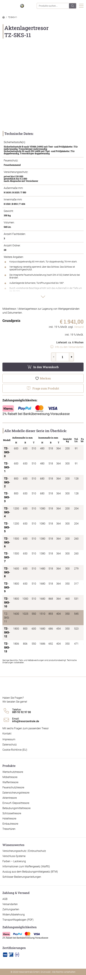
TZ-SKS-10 (7, 602)
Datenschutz (9, 744)
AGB (4, 899)
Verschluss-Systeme (13, 856)
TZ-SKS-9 (7, 587)
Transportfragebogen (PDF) (17, 919)
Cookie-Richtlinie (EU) (14, 749)
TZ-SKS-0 (7, 452)
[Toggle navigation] (81, 6)
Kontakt (6, 733)
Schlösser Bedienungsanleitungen (21, 876)
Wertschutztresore (12, 771)
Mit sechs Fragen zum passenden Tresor (25, 728)
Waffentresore (10, 782)
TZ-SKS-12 (7, 632)
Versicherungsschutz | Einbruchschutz (24, 850)
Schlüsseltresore (11, 813)
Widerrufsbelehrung (13, 914)
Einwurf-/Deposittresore (15, 803)
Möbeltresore (9, 777)
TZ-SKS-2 (7, 482)
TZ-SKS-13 (7, 647)
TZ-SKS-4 (7, 512)
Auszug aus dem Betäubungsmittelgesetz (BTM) (30, 871)
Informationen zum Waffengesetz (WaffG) (26, 866)
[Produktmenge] (62, 357)
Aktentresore (9, 797)
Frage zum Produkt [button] (45, 388)
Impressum (8, 739)
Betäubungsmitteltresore (16, 808)
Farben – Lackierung (14, 861)
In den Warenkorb (46, 367)
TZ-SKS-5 (7, 527)
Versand (79, 326)
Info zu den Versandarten (69, 347)
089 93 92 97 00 (21, 712)
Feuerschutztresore (13, 787)
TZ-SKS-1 (7, 467)
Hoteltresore (9, 818)
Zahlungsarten (10, 909)
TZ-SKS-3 (7, 497)
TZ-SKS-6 (7, 542)
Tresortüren (8, 828)
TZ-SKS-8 (7, 572)
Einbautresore (10, 823)
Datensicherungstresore (15, 792)
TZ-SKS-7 (7, 557)
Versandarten (10, 904)
